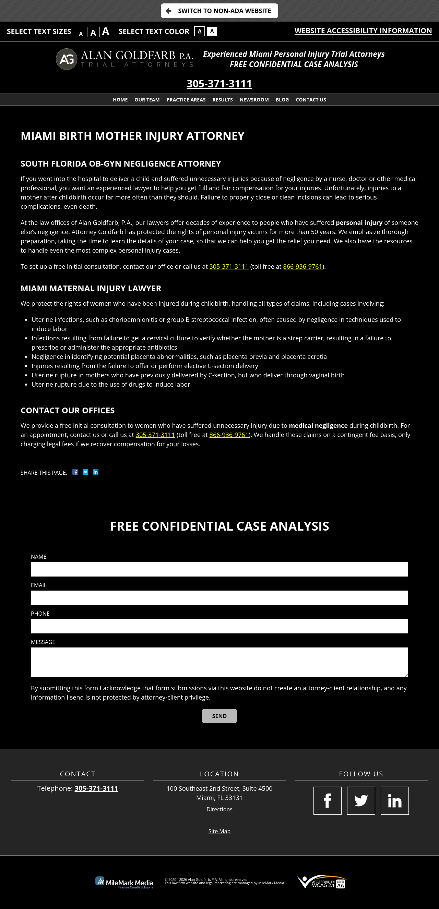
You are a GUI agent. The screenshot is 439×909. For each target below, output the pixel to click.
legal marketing (218, 883)
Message (43, 642)
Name (38, 556)
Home (120, 99)
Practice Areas (186, 99)
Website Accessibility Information (363, 30)
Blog (282, 99)
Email (39, 585)
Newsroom (254, 99)
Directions (219, 809)
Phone (40, 613)
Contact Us (311, 99)
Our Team (146, 99)
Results (223, 99)
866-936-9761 (302, 266)
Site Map (220, 831)
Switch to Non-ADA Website (224, 11)
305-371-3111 (219, 83)
